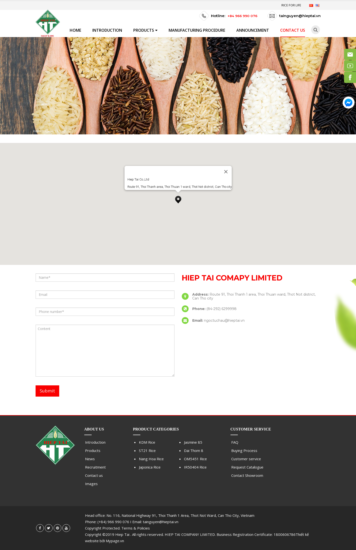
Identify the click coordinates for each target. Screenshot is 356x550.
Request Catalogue (247, 467)
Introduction (107, 30)
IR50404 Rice (195, 467)
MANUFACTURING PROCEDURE (197, 30)
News (90, 458)
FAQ (234, 442)
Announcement (252, 30)
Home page (41, 131)
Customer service (246, 458)
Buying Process (244, 450)
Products (143, 30)
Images (91, 483)
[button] (178, 198)
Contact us (292, 30)
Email (350, 54)
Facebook (40, 528)
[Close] (226, 172)
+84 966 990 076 (242, 16)
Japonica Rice (150, 467)
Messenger (348, 102)
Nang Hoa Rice (151, 458)
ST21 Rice (147, 450)
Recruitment (95, 467)
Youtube (66, 528)
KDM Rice (147, 442)
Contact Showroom (247, 475)
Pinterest (57, 528)
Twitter (49, 528)
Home (75, 30)
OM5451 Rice (195, 458)
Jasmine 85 (193, 442)
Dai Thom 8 (193, 450)
